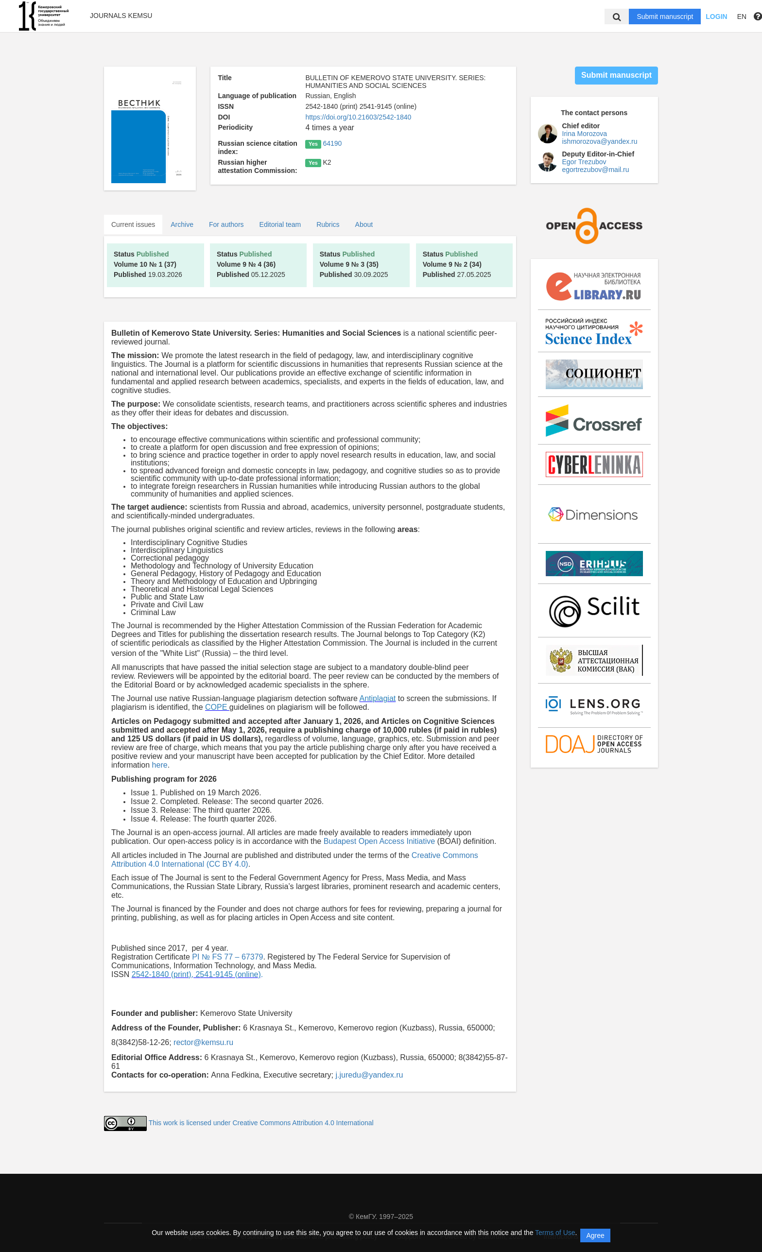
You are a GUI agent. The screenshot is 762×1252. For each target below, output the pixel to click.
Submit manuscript (665, 16)
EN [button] (741, 16)
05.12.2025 (251, 264)
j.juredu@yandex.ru (369, 1075)
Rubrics (327, 224)
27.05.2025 (457, 264)
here (160, 765)
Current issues (133, 224)
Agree (595, 1235)
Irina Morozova (584, 133)
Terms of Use (555, 1232)
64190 (332, 143)
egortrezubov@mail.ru (595, 169)
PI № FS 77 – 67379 (227, 957)
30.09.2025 (354, 264)
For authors (226, 224)
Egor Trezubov (584, 162)
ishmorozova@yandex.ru (600, 141)
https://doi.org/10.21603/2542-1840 (358, 117)
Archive (182, 224)
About (364, 224)
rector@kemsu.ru (203, 1042)
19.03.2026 (148, 264)
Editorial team (280, 224)
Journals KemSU (121, 15)
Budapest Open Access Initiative (379, 841)
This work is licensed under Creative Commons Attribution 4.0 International (261, 1123)
